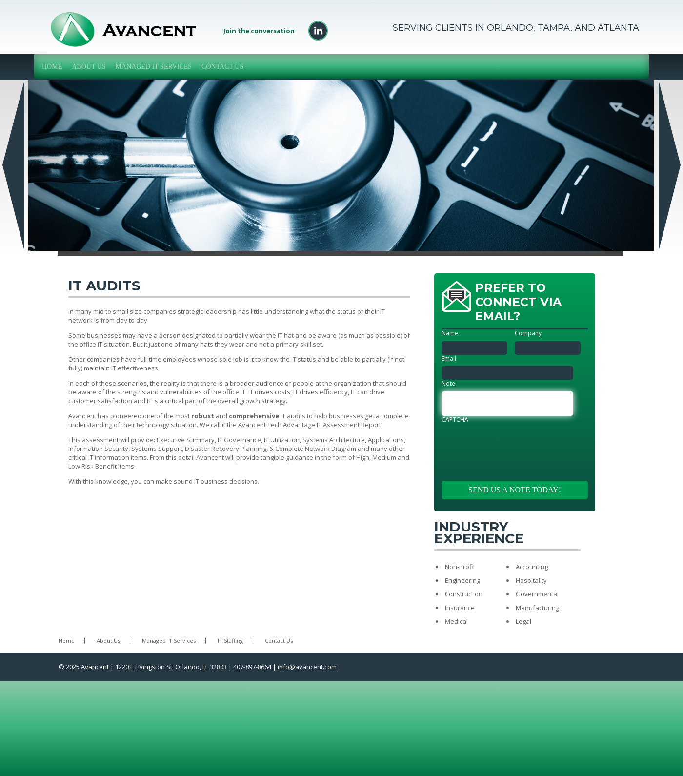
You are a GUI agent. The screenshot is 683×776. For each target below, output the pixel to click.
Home (52, 66)
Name (450, 333)
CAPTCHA (455, 420)
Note (448, 384)
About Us (88, 66)
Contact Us (222, 66)
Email (449, 359)
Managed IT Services (154, 66)
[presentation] (516, 446)
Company (528, 333)
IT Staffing (230, 640)
